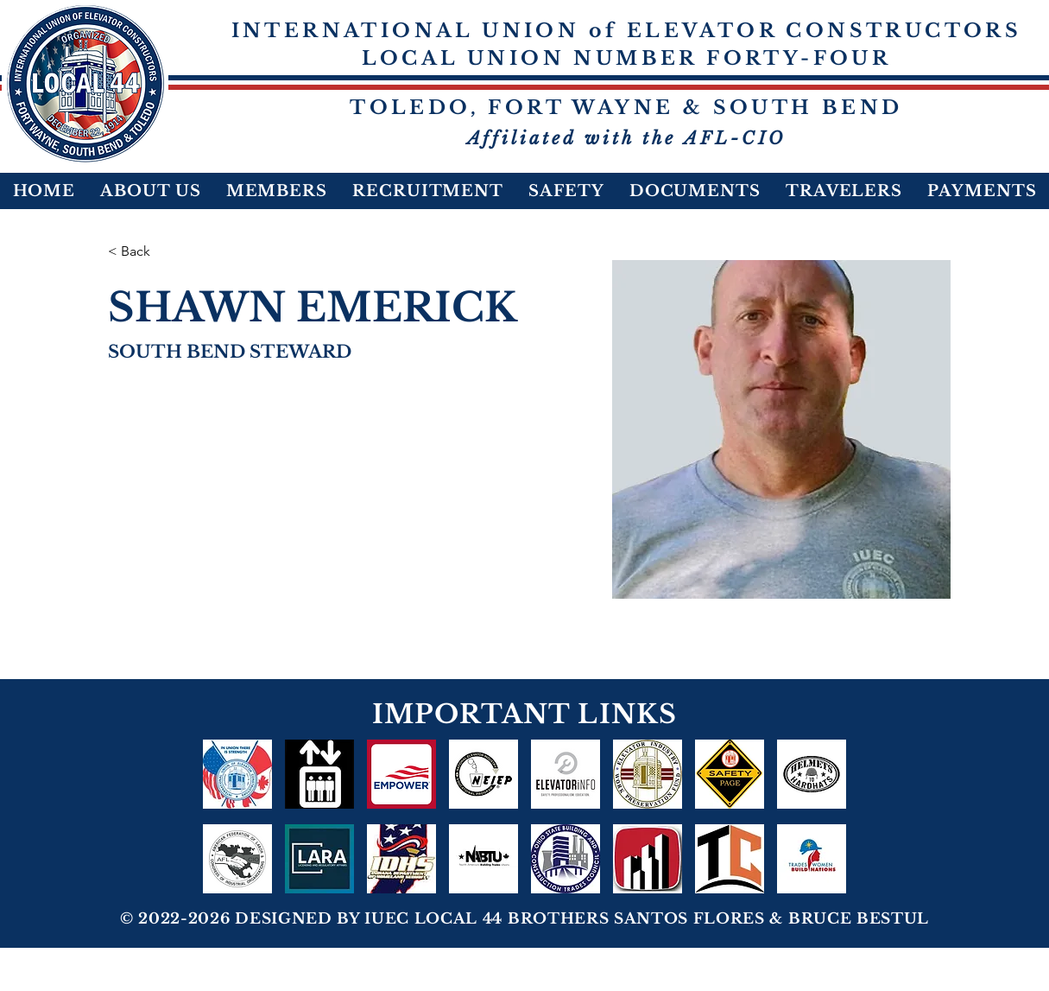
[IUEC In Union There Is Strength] (237, 774)
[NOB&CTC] (729, 858)
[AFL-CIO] (237, 858)
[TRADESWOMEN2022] (811, 858)
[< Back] (142, 251)
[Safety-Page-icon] (729, 774)
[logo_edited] (647, 774)
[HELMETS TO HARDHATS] (811, 774)
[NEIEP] (483, 774)
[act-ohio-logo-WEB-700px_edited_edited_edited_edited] (647, 858)
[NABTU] (483, 858)
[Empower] (401, 774)
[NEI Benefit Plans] (319, 774)
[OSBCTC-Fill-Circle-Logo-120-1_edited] (565, 858)
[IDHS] (401, 858)
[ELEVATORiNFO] (565, 774)
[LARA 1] (319, 858)
